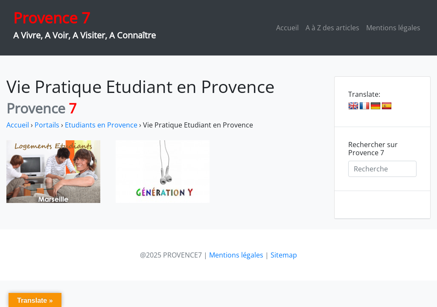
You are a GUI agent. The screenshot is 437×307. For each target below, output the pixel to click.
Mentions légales (393, 27)
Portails (47, 125)
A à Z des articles (332, 27)
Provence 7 (51, 18)
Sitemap (284, 255)
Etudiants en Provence (101, 125)
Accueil (287, 27)
